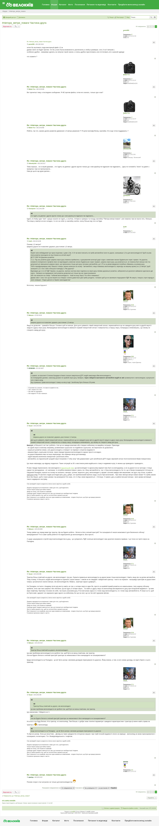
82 (131, 199)
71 (131, 231)
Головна (45, 4)
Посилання (80, 4)
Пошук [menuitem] (111, 17)
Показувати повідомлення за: (58, 788)
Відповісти (7, 26)
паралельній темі (67, 468)
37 (131, 34)
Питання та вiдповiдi (96, 4)
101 (132, 770)
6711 (132, 415)
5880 (132, 356)
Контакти (112, 4)
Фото (70, 4)
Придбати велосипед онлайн (131, 4)
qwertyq (125, 761)
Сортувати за (86, 788)
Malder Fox (126, 74)
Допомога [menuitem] (22, 17)
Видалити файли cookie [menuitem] (130, 808)
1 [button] (150, 26)
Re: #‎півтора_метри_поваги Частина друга (39, 41)
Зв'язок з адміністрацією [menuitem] (112, 808)
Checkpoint (126, 195)
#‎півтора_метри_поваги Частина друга (24, 22)
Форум (54, 4)
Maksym (125, 300)
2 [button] (153, 26)
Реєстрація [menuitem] (120, 17)
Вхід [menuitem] (128, 17)
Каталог (62, 4)
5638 (132, 305)
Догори (155, 58)
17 (131, 79)
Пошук (151, 17)
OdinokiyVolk (127, 148)
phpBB (73, 811)
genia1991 (126, 30)
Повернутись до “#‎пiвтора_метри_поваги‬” (16, 796)
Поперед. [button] (148, 26)
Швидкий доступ (10, 17)
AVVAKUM (126, 348)
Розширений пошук (154, 17)
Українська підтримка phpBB (90, 813)
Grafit (125, 226)
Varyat (125, 411)
